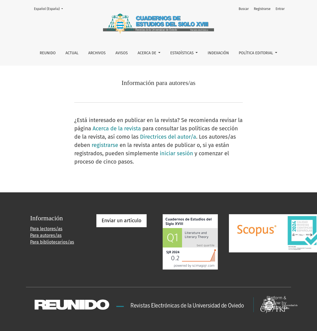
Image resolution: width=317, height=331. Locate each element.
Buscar (244, 9)
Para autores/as (46, 235)
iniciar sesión (176, 153)
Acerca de (147, 53)
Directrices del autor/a (168, 136)
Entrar (280, 9)
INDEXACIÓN (218, 53)
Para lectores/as (46, 228)
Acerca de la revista (117, 128)
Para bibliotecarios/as (52, 242)
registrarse (105, 145)
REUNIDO (48, 53)
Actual (71, 53)
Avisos (121, 53)
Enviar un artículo (121, 221)
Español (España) (50, 8)
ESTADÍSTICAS (182, 53)
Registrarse (262, 9)
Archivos (96, 53)
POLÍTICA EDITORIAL (256, 53)
